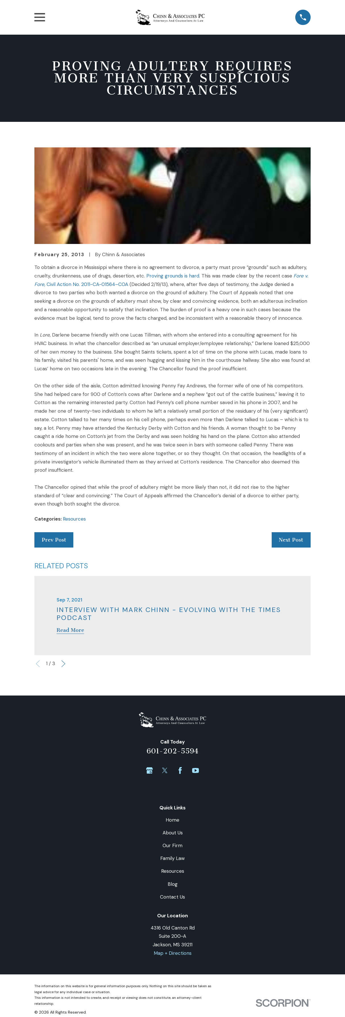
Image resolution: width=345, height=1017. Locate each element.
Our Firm (172, 845)
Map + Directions (173, 953)
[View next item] (63, 663)
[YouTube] (195, 770)
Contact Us (172, 897)
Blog (173, 884)
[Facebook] (180, 770)
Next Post (291, 540)
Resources (74, 519)
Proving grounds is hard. (173, 276)
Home (172, 820)
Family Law (172, 858)
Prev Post (54, 540)
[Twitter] (164, 770)
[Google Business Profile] (149, 770)
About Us (173, 833)
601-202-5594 (172, 751)
